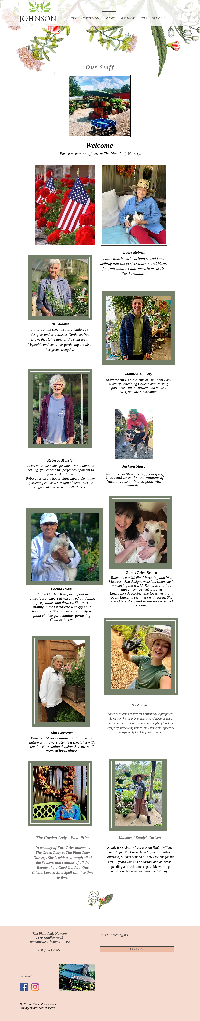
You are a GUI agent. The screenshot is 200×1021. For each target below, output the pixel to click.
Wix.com (50, 1008)
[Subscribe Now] (137, 949)
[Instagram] (35, 987)
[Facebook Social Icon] (24, 987)
